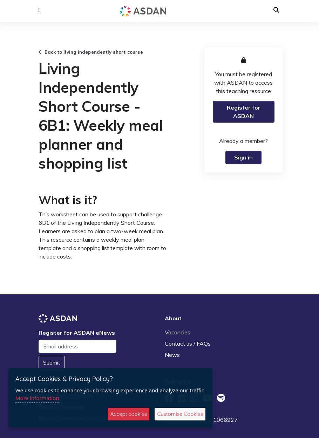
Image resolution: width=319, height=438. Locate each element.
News (172, 354)
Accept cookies (128, 414)
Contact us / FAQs (188, 343)
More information (37, 397)
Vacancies (177, 332)
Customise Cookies (180, 414)
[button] (40, 10)
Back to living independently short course (91, 52)
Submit (51, 362)
